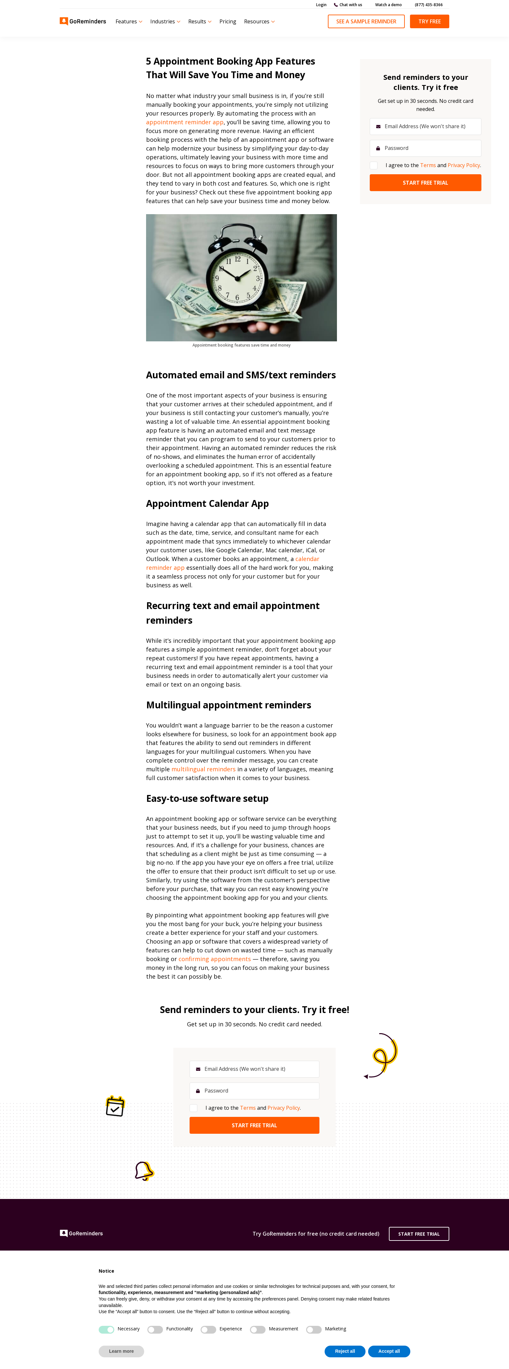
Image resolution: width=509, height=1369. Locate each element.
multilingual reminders (203, 769)
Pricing (227, 21)
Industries (162, 21)
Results (197, 21)
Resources (256, 21)
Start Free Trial (419, 1234)
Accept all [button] (389, 1351)
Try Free (429, 21)
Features (126, 21)
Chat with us (351, 4)
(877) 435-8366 (429, 4)
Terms (248, 1107)
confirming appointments (215, 959)
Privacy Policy (283, 1107)
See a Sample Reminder (366, 21)
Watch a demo (388, 4)
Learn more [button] (121, 1351)
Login (321, 4)
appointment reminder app (185, 122)
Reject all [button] (345, 1351)
